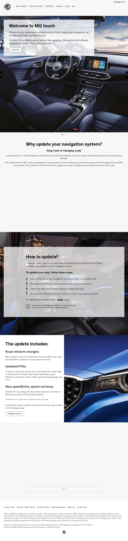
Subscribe (15, 50)
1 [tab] (62, 135)
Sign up (64, 489)
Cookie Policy (82, 507)
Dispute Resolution (58, 507)
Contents (49, 6)
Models (59, 6)
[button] (119, 2)
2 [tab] (66, 135)
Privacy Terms (9, 507)
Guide (67, 6)
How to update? (36, 6)
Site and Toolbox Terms (26, 507)
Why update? (21, 6)
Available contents (15, 414)
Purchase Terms (43, 507)
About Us (71, 507)
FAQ (73, 6)
